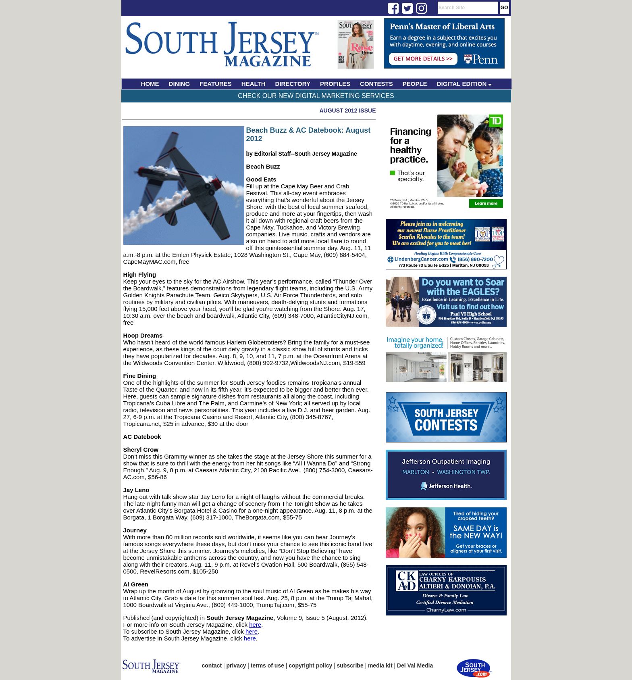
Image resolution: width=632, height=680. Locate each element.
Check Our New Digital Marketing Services (316, 95)
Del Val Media (415, 665)
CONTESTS (376, 83)
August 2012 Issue (347, 110)
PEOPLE (415, 83)
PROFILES (335, 83)
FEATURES (216, 83)
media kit (380, 665)
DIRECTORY (293, 83)
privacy (236, 665)
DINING (179, 83)
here (255, 624)
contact (212, 665)
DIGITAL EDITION (464, 83)
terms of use (267, 665)
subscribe (350, 665)
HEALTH (253, 83)
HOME (150, 83)
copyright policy (310, 665)
